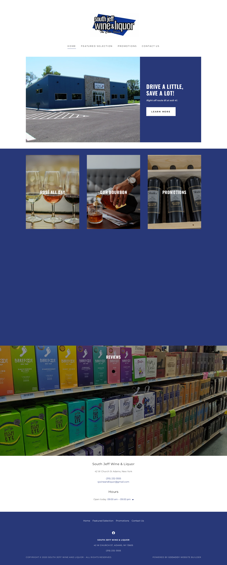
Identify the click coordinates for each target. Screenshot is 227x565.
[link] (113, 24)
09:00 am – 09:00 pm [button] (119, 499)
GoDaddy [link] (174, 557)
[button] (132, 499)
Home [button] (86, 520)
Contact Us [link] (151, 46)
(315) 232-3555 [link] (113, 478)
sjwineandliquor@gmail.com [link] (113, 481)
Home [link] (71, 46)
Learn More (161, 111)
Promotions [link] (127, 46)
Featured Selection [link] (97, 46)
